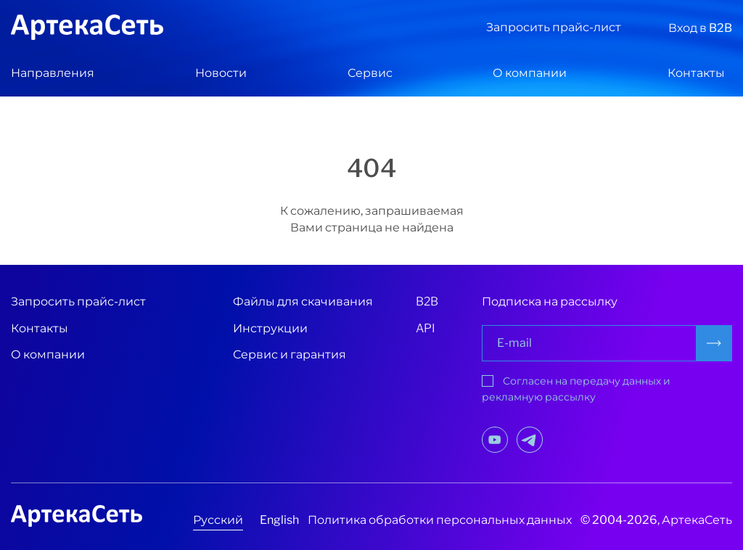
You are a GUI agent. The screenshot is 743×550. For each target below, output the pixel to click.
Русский (218, 520)
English (279, 520)
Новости (221, 73)
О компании (530, 73)
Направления (52, 73)
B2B (427, 301)
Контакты (696, 73)
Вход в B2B (700, 28)
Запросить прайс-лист (553, 27)
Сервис (370, 73)
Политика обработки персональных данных (440, 520)
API (425, 328)
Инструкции (270, 328)
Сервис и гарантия (289, 354)
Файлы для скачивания (303, 301)
